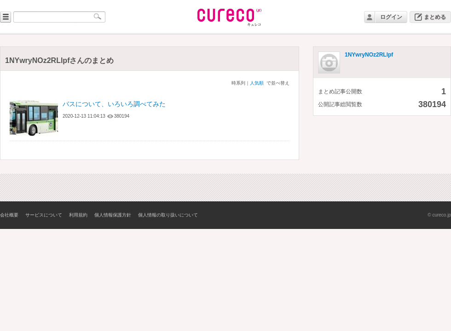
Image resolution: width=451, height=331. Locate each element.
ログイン (391, 17)
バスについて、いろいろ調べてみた (114, 104)
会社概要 (9, 214)
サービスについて (43, 214)
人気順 (257, 83)
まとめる (435, 17)
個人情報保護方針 (112, 214)
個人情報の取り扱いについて (168, 214)
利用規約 (78, 214)
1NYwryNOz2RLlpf (369, 54)
